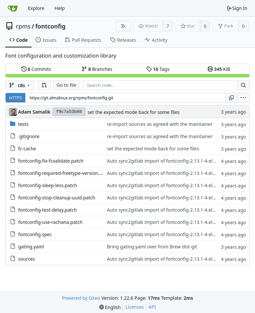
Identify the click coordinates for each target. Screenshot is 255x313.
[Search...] (243, 85)
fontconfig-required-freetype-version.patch (65, 173)
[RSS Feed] (123, 26)
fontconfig (50, 26)
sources (26, 259)
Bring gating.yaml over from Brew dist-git (152, 246)
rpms (23, 26)
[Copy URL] (231, 98)
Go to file (66, 85)
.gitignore (29, 136)
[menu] (243, 98)
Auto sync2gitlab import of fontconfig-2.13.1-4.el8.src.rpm (170, 161)
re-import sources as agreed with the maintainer (159, 124)
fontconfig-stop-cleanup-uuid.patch (56, 197)
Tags (157, 69)
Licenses (135, 307)
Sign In (237, 8)
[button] (44, 85)
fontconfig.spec (35, 234)
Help (59, 8)
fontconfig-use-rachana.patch (50, 222)
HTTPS (15, 98)
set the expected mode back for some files (134, 112)
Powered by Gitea (81, 298)
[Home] (12, 8)
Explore (36, 8)
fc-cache (27, 148)
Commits (36, 69)
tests (23, 124)
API (152, 307)
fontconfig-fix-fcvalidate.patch (51, 161)
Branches (97, 69)
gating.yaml (31, 246)
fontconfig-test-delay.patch (47, 210)
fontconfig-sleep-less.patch (47, 185)
